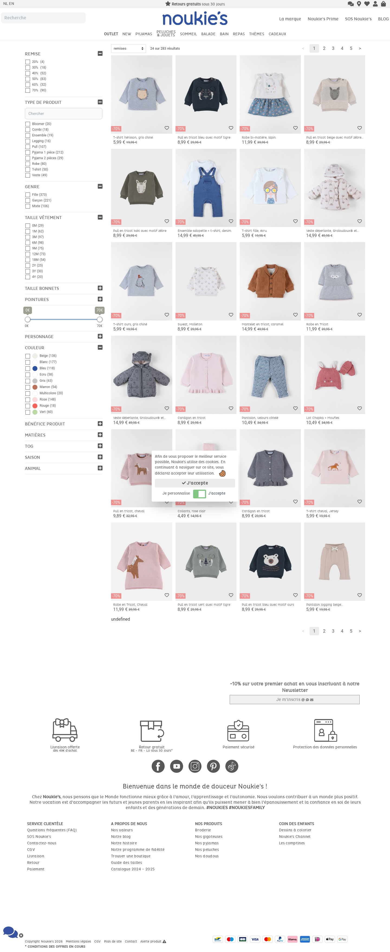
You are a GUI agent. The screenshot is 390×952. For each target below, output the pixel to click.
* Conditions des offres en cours (55, 946)
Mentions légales (79, 941)
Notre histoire (124, 843)
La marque (290, 18)
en (11, 3)
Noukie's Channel (295, 836)
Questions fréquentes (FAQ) (52, 830)
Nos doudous (207, 856)
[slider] (27, 319)
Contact (131, 941)
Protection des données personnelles (325, 747)
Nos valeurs (122, 830)
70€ (99, 326)
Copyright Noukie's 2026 (44, 941)
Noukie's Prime (323, 18)
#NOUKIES (217, 807)
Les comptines (292, 843)
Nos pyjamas (207, 843)
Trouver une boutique (130, 856)
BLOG (383, 18)
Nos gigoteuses (208, 836)
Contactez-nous (41, 843)
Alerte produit (153, 941)
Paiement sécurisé (238, 747)
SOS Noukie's (358, 18)
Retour (33, 862)
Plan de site (113, 941)
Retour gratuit (152, 748)
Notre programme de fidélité (137, 849)
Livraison (35, 856)
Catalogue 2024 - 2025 (133, 869)
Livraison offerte (65, 748)
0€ (27, 326)
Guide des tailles (126, 862)
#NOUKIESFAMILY (247, 807)
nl (6, 3)
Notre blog (121, 836)
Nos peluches (207, 849)
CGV (31, 849)
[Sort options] (128, 48)
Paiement (36, 869)
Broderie (203, 830)
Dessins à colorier (295, 830)
